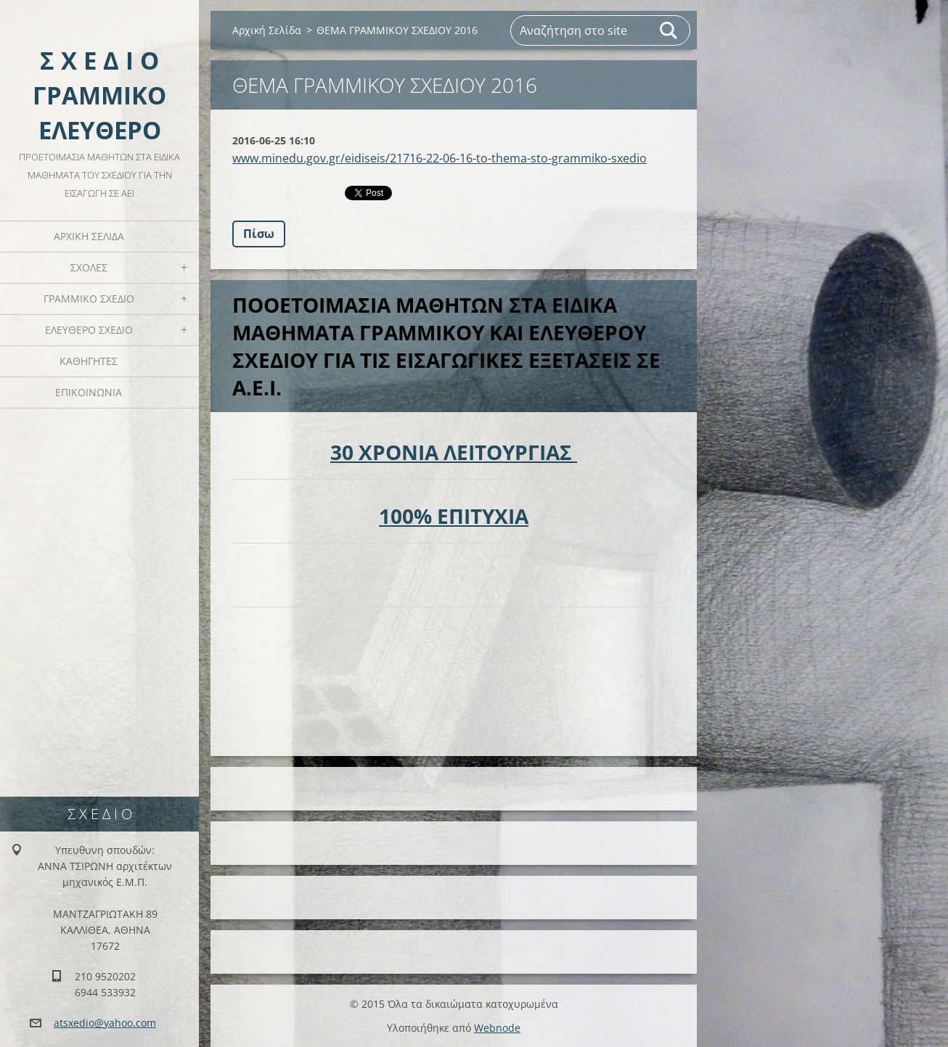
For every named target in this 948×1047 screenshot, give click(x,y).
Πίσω (258, 234)
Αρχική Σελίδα (89, 236)
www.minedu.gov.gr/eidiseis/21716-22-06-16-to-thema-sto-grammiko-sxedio (439, 158)
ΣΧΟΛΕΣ (88, 267)
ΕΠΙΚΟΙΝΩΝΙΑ (88, 392)
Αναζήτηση (669, 30)
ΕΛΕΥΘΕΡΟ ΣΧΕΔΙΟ (89, 330)
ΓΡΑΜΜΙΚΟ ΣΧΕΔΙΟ (89, 298)
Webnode (497, 1028)
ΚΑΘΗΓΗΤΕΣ (89, 361)
